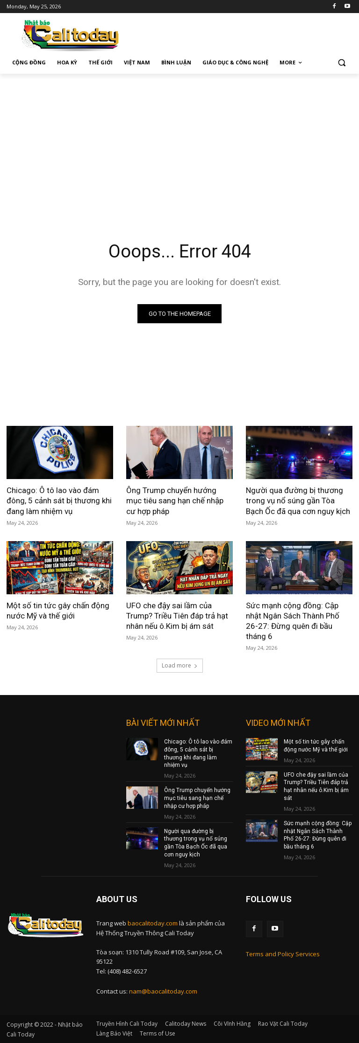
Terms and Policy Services (283, 954)
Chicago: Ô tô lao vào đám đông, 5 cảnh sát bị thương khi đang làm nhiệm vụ (59, 500)
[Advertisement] (179, 143)
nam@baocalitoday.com (163, 991)
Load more (180, 665)
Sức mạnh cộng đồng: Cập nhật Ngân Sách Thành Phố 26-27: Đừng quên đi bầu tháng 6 (292, 621)
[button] (341, 63)
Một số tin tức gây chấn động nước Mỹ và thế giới (58, 610)
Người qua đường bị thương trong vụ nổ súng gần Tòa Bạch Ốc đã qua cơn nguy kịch (298, 500)
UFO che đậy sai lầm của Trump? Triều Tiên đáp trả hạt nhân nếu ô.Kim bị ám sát (177, 616)
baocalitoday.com (153, 923)
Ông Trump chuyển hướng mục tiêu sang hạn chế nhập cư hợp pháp (174, 500)
